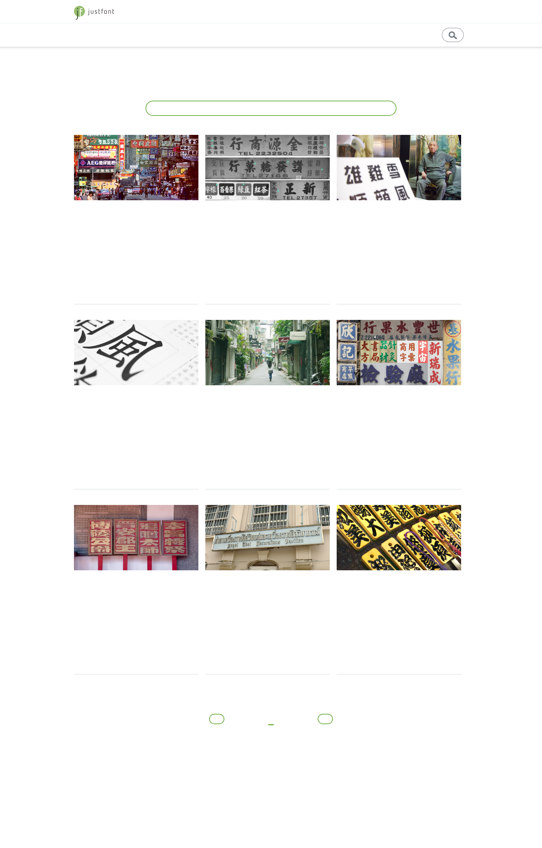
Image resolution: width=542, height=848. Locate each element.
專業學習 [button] (315, 35)
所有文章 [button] (269, 108)
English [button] (383, 35)
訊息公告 (415, 35)
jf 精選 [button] (398, 11)
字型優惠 (452, 11)
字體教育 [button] (366, 11)
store (425, 11)
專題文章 (249, 35)
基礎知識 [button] (280, 35)
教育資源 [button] (350, 35)
